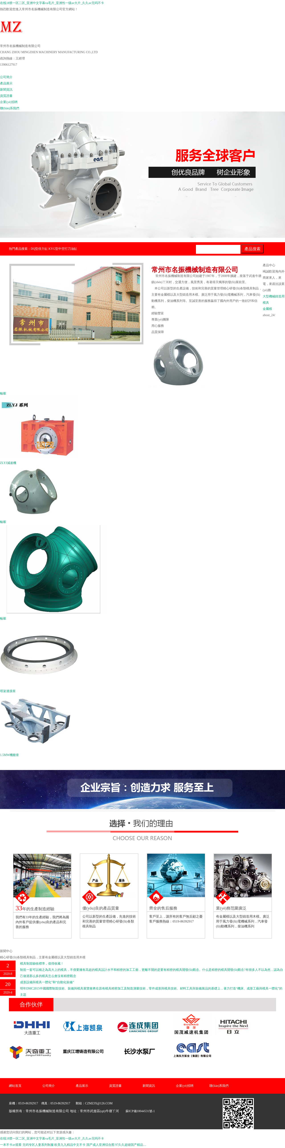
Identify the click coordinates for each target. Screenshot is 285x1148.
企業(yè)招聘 (9, 102)
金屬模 (267, 309)
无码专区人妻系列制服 (38, 1144)
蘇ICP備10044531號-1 (140, 1111)
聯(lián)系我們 (9, 108)
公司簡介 (6, 77)
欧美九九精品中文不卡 (70, 1144)
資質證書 (6, 96)
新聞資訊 (6, 89)
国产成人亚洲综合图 (100, 1144)
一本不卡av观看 (11, 1144)
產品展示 (6, 83)
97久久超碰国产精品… (130, 1144)
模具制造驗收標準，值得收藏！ (42, 963)
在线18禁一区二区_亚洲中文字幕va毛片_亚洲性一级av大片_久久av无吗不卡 (52, 3)
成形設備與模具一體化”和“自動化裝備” (47, 982)
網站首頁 (6, 71)
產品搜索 (252, 249)
